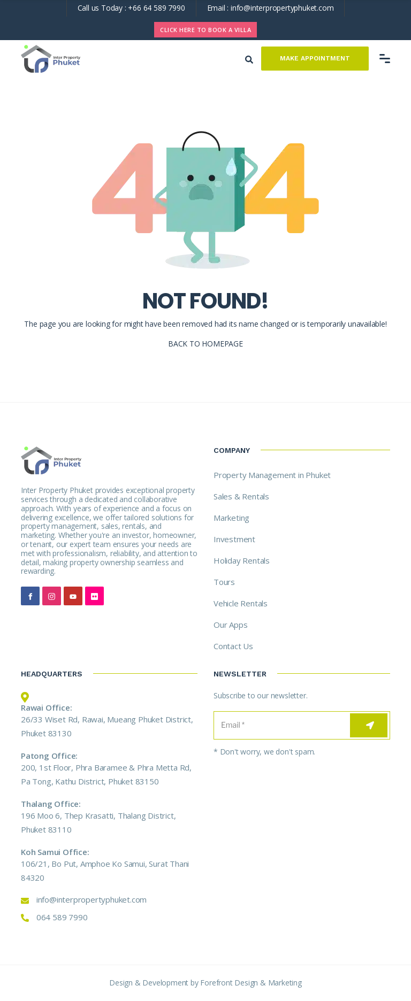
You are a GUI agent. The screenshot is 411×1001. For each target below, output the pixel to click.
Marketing (231, 517)
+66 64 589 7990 (156, 8)
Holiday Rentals (242, 560)
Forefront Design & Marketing (250, 982)
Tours (224, 581)
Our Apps (230, 624)
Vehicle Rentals (241, 603)
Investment (234, 539)
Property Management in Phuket (272, 474)
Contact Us (233, 646)
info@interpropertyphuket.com (282, 8)
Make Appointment (315, 58)
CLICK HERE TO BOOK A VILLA (205, 30)
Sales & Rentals (241, 496)
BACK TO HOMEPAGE (205, 343)
